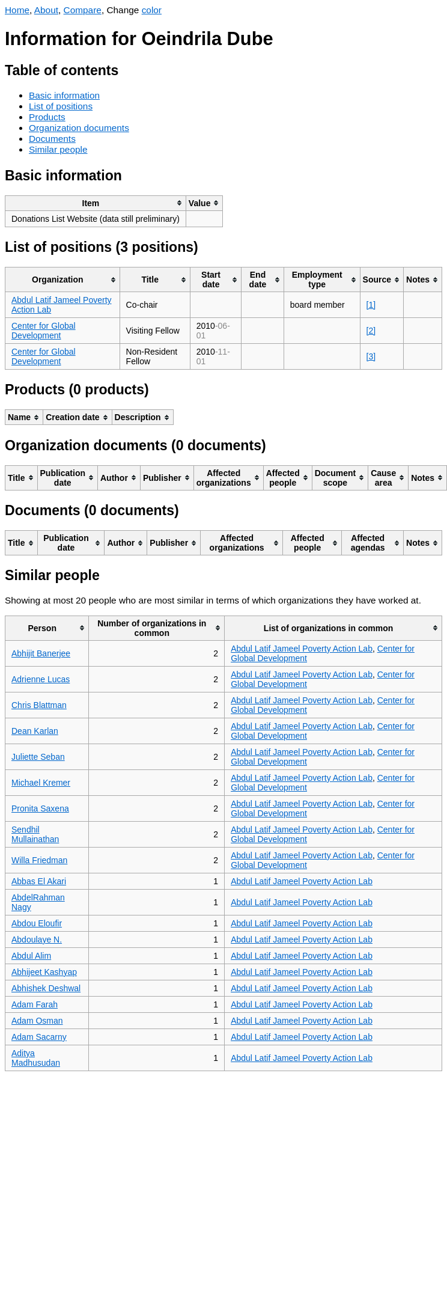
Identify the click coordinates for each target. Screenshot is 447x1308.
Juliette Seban (38, 757)
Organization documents (79, 128)
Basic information (64, 95)
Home (17, 10)
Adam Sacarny (39, 1037)
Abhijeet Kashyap (44, 972)
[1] (371, 305)
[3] (371, 356)
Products (47, 117)
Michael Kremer (40, 782)
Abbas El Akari (38, 881)
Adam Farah (34, 1004)
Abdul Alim (31, 956)
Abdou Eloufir (36, 923)
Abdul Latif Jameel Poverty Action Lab (301, 648)
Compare (83, 10)
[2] (371, 330)
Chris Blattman (39, 705)
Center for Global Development (43, 330)
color (152, 10)
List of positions (61, 106)
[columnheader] (95, 202)
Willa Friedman (39, 860)
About (46, 10)
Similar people (58, 149)
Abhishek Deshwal (46, 988)
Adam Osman (37, 1020)
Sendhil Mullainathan (35, 834)
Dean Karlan (34, 731)
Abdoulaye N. (36, 939)
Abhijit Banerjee (40, 653)
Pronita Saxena (40, 808)
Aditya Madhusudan (35, 1058)
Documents (52, 138)
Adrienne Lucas (40, 679)
